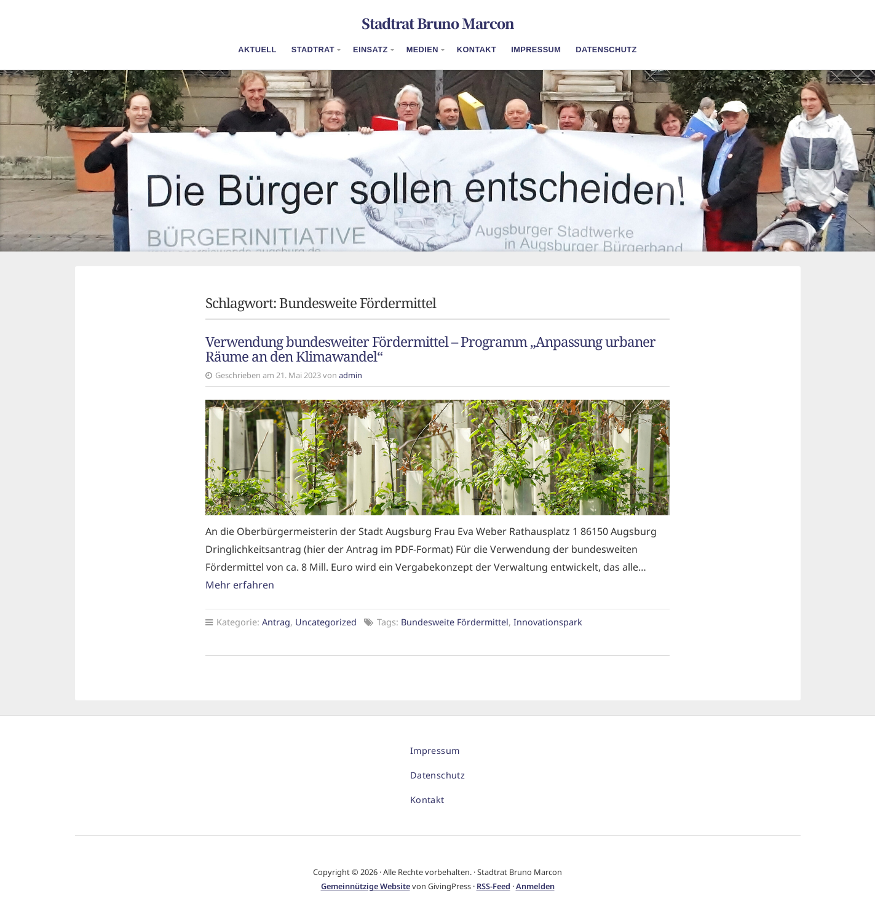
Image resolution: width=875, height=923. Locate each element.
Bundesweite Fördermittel (455, 622)
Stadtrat (313, 49)
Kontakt (476, 49)
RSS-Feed (493, 886)
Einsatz (370, 49)
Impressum (536, 49)
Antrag (276, 622)
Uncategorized (326, 622)
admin (350, 375)
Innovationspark (547, 622)
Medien (422, 49)
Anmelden (535, 886)
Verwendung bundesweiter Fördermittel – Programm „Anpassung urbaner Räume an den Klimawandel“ (430, 349)
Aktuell (257, 49)
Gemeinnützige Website (365, 886)
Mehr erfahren (239, 585)
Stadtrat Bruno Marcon (438, 23)
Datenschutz (606, 49)
